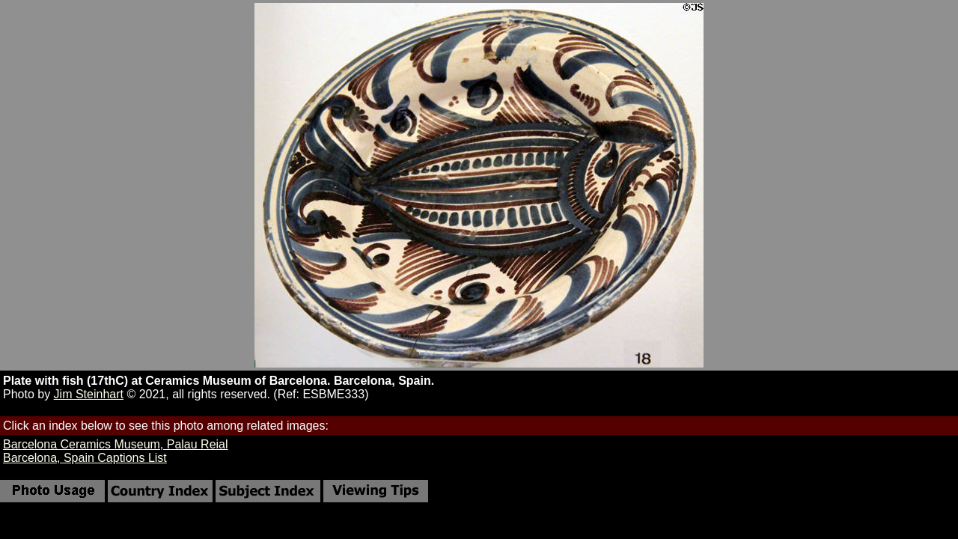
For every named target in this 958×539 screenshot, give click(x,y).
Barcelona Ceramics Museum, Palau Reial (115, 444)
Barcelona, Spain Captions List (85, 457)
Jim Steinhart (88, 394)
